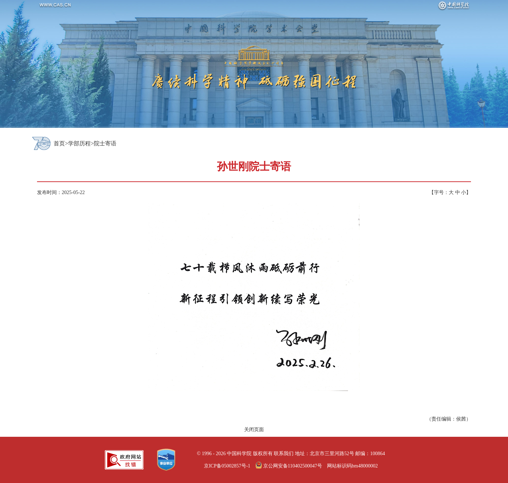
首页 (59, 143)
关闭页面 (254, 429)
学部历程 (79, 143)
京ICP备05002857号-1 (227, 466)
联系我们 (284, 453)
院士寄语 (105, 143)
